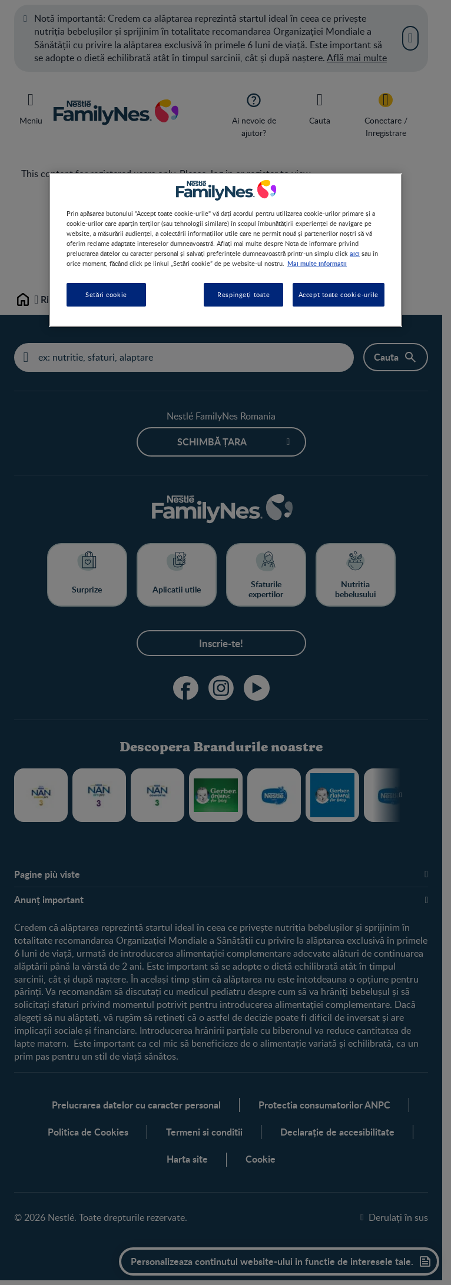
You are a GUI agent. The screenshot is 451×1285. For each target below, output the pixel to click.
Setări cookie (106, 294)
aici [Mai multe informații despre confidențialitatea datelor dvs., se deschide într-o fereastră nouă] (355, 253)
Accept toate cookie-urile (339, 294)
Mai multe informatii (317, 263)
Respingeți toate (243, 294)
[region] (225, 249)
